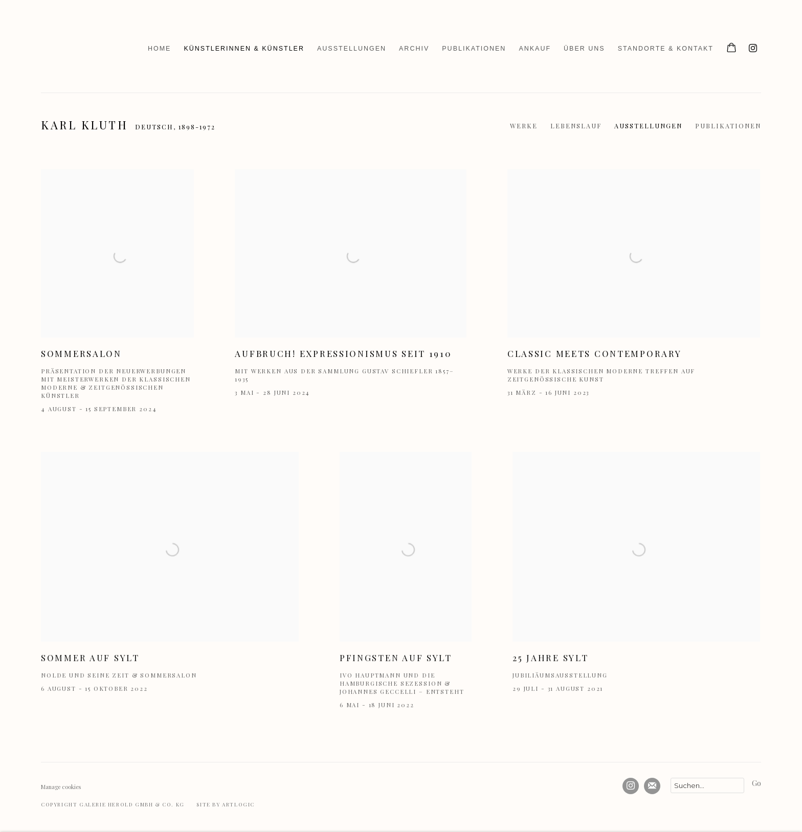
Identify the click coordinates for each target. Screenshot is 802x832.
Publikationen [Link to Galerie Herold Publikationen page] (474, 48)
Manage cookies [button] (61, 787)
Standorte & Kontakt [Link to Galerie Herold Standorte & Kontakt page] (666, 48)
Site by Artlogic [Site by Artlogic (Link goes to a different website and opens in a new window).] (225, 804)
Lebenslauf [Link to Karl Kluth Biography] (576, 125)
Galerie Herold (66, 48)
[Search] (707, 785)
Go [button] (756, 783)
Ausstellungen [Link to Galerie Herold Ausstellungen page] (351, 48)
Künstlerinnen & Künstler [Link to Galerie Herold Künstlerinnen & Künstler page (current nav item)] (244, 48)
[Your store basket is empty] (731, 48)
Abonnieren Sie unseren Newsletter (652, 786)
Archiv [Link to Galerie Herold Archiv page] (414, 48)
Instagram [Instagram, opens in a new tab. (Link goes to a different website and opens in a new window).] (753, 48)
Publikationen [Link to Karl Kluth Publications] (728, 125)
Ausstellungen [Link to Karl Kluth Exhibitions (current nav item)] (648, 125)
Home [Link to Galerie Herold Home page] (159, 48)
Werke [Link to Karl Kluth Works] (524, 125)
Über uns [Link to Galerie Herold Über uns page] (584, 48)
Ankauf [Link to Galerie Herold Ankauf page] (535, 48)
